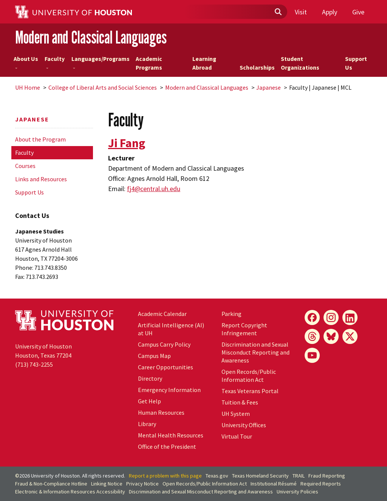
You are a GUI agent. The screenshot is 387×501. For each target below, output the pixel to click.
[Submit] (277, 12)
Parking (231, 313)
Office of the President (167, 446)
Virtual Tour (236, 436)
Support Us (356, 63)
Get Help (149, 401)
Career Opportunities (165, 367)
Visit (301, 12)
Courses (25, 166)
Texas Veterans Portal (250, 391)
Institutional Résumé (274, 483)
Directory (150, 378)
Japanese (268, 87)
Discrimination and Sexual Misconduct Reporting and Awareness (255, 352)
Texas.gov (217, 475)
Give (358, 12)
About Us (26, 62)
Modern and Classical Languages (91, 37)
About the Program (40, 139)
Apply (329, 12)
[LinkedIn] (350, 317)
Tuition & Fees (239, 402)
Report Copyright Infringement (244, 329)
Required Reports (320, 483)
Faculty (55, 62)
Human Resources (161, 412)
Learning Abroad (204, 63)
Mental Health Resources (170, 435)
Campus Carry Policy (164, 344)
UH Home (27, 87)
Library (147, 424)
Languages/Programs (100, 62)
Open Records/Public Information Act (248, 375)
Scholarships (257, 67)
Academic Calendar (162, 313)
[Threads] (312, 336)
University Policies (297, 491)
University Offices (243, 425)
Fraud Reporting (326, 475)
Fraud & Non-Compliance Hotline (51, 483)
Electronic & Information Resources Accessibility (70, 491)
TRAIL (299, 475)
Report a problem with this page (165, 475)
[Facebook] (312, 317)
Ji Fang (126, 143)
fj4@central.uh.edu (153, 188)
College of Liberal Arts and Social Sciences (102, 87)
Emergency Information (169, 390)
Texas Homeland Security (260, 475)
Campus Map (154, 355)
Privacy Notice (142, 483)
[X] (350, 336)
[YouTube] (312, 355)
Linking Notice (106, 483)
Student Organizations (300, 63)
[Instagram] (331, 317)
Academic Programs (149, 63)
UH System (235, 413)
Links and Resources (41, 179)
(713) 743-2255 (34, 364)
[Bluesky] (331, 336)
